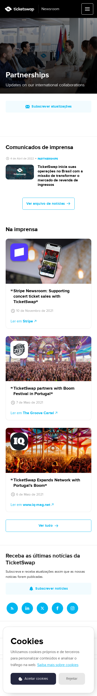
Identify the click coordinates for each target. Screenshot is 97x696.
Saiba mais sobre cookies (57, 665)
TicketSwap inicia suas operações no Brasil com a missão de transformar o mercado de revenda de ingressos (60, 175)
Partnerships (48, 159)
